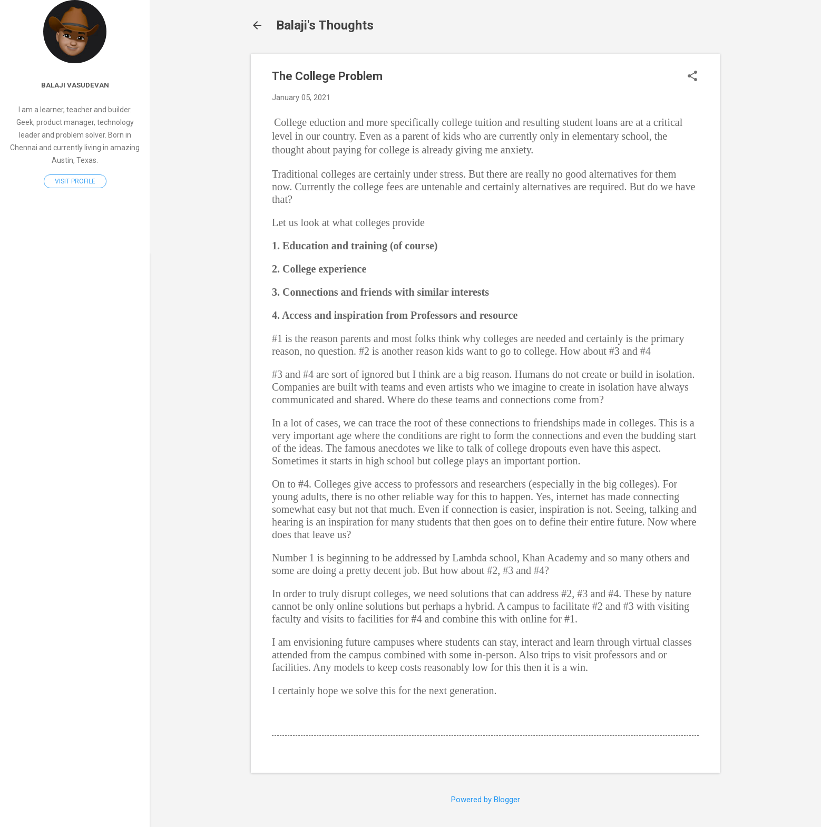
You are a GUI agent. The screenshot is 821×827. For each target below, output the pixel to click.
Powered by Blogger (485, 799)
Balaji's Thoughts (325, 25)
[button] (692, 77)
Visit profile (75, 181)
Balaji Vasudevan (75, 85)
